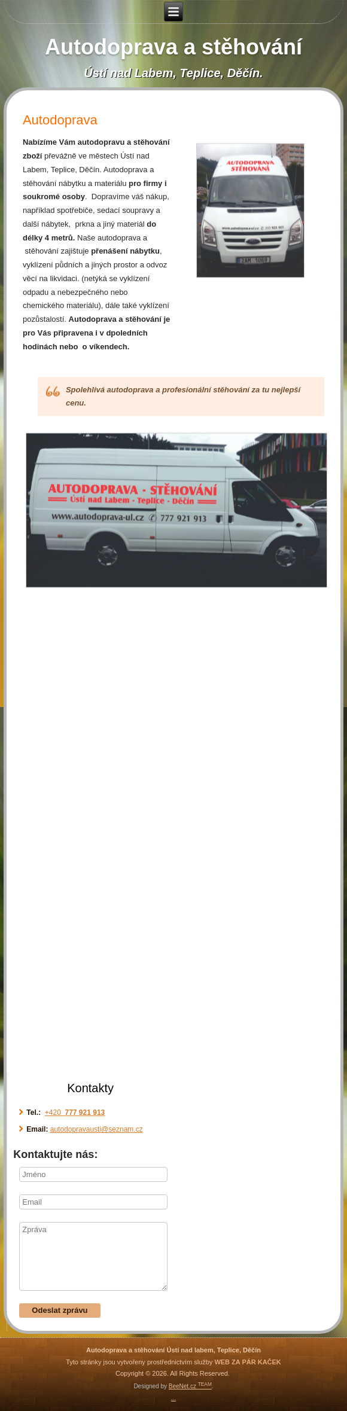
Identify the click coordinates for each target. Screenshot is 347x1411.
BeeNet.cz (190, 1386)
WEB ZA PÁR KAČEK (247, 1362)
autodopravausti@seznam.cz (96, 1129)
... (173, 1398)
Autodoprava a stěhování (173, 47)
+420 (75, 1112)
